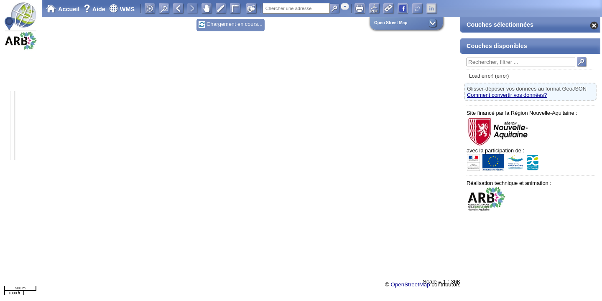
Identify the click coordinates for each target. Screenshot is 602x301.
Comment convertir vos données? (507, 95)
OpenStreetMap (410, 284)
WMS (122, 9)
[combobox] (345, 6)
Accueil (62, 9)
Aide (95, 9)
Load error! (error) (489, 76)
